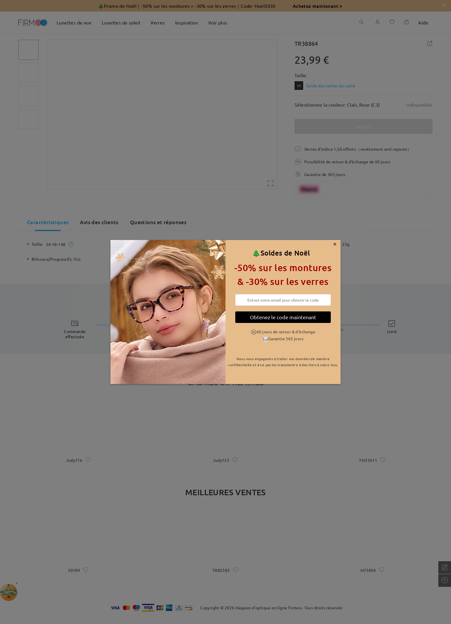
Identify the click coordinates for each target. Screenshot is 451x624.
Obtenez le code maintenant (283, 317)
